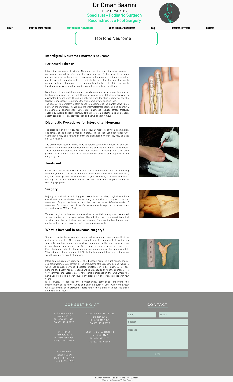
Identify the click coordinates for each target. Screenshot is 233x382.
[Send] (157, 354)
